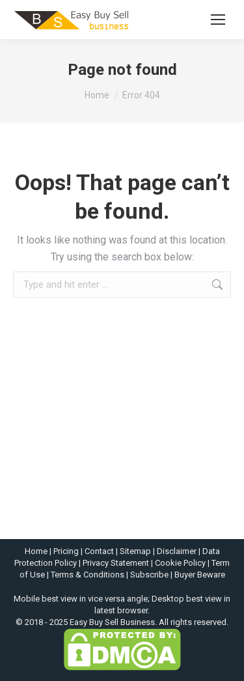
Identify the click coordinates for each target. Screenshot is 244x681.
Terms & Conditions (87, 574)
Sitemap (135, 551)
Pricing (66, 551)
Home (36, 551)
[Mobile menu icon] (218, 20)
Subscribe (149, 574)
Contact (99, 551)
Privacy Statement (116, 563)
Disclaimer (177, 551)
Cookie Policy (180, 563)
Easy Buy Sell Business (112, 622)
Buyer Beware (199, 574)
